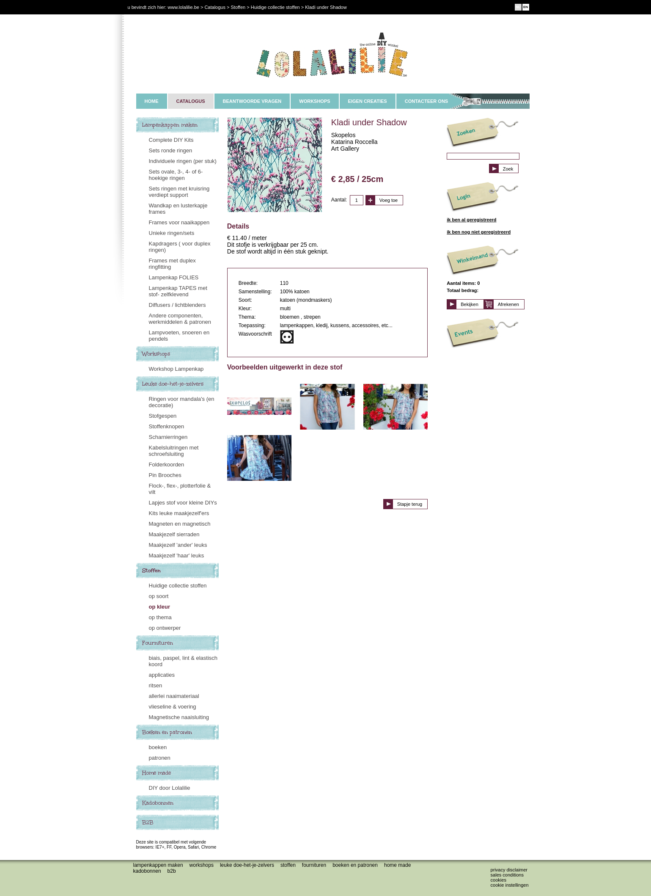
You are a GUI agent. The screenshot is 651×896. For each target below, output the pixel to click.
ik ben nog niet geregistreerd (479, 231)
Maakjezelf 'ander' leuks (178, 545)
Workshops (156, 353)
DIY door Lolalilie (169, 788)
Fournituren (157, 643)
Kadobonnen (157, 803)
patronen (159, 758)
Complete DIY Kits (171, 140)
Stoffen (151, 570)
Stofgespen (163, 416)
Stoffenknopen (166, 426)
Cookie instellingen (510, 885)
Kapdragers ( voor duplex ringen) (180, 246)
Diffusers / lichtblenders (177, 305)
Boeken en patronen (167, 732)
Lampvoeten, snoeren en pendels (179, 335)
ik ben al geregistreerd (471, 219)
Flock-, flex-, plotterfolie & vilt (180, 488)
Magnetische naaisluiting (179, 717)
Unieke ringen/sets (172, 233)
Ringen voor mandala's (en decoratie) (181, 402)
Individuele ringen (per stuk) (183, 161)
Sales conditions (507, 874)
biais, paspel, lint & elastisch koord (183, 661)
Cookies (498, 879)
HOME (152, 101)
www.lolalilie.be (183, 7)
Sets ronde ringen (170, 150)
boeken (158, 747)
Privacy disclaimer (509, 869)
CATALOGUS (190, 101)
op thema (160, 617)
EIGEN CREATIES (367, 101)
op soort (159, 596)
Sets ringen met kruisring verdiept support (179, 191)
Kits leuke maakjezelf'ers (179, 513)
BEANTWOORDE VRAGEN (252, 101)
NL (518, 7)
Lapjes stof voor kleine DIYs (183, 502)
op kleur (159, 607)
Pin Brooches (165, 475)
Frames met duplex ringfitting (172, 263)
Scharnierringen (168, 437)
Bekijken (469, 304)
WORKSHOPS (314, 101)
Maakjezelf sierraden (174, 534)
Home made (156, 772)
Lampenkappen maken (170, 124)
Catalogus (214, 7)
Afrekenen (508, 304)
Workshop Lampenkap (176, 369)
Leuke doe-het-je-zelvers (172, 383)
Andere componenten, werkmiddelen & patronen (180, 318)
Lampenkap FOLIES (174, 277)
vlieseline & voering (172, 706)
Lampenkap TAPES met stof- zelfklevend (178, 291)
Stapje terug (409, 504)
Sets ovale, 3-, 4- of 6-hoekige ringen (176, 174)
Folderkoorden (166, 464)
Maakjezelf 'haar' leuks (176, 555)
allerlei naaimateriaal (174, 696)
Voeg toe (388, 200)
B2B (147, 822)
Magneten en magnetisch (180, 524)
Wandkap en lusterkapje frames (178, 208)
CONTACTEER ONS (426, 101)
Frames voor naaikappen (179, 222)
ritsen (155, 685)
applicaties (162, 675)
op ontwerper (165, 628)
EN (525, 7)
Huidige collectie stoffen (178, 585)
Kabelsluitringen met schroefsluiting (174, 450)
